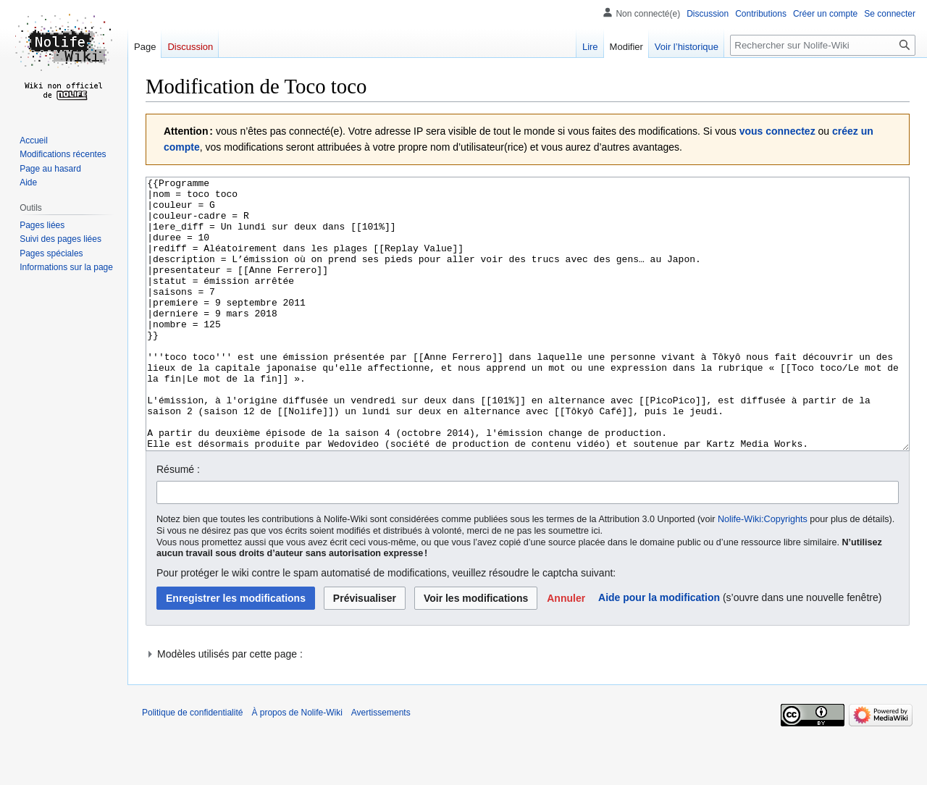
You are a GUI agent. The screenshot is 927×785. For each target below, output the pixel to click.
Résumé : (178, 523)
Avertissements (381, 767)
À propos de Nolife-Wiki (296, 767)
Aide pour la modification (659, 652)
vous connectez (777, 131)
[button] (566, 652)
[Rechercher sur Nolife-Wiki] (822, 45)
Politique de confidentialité (192, 767)
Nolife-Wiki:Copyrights (763, 573)
